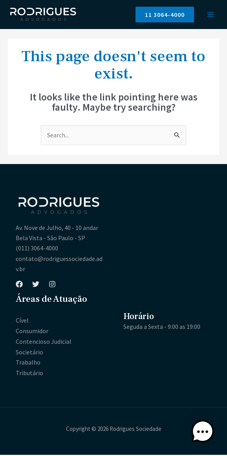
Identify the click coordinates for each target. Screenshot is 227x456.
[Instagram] (52, 286)
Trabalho (28, 364)
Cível (22, 322)
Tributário (29, 374)
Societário (29, 354)
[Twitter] (35, 286)
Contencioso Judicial (43, 343)
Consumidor (32, 333)
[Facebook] (19, 286)
